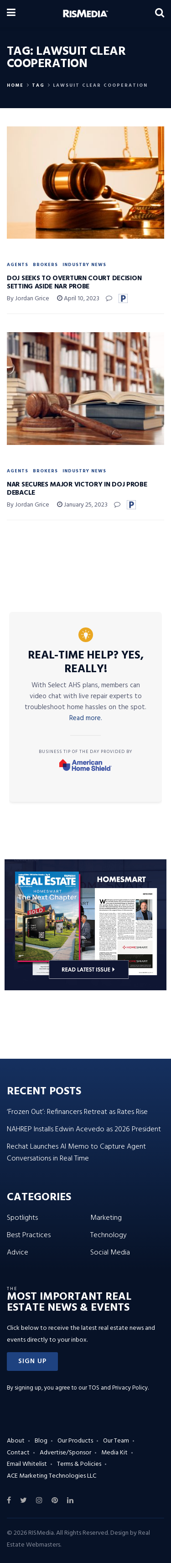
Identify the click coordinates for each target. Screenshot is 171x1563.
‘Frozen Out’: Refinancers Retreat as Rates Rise (77, 1112)
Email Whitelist (27, 1464)
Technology (108, 1235)
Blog (41, 1441)
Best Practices (29, 1235)
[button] (32, 1361)
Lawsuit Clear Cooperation (100, 85)
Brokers (45, 264)
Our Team (116, 1441)
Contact (18, 1453)
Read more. (85, 718)
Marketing (106, 1218)
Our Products (75, 1441)
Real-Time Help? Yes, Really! (86, 663)
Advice (17, 1253)
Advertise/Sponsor (65, 1453)
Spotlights (22, 1218)
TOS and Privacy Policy (118, 1388)
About (16, 1441)
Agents (17, 264)
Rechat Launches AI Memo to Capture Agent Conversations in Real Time (76, 1153)
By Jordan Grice (28, 298)
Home (15, 85)
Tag (38, 85)
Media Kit (114, 1453)
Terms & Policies (79, 1464)
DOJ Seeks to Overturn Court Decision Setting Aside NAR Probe (74, 282)
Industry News (84, 264)
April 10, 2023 (78, 298)
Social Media (110, 1253)
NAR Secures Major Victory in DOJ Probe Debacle (77, 488)
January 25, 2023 (82, 505)
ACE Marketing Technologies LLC (51, 1476)
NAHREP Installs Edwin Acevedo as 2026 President (84, 1129)
